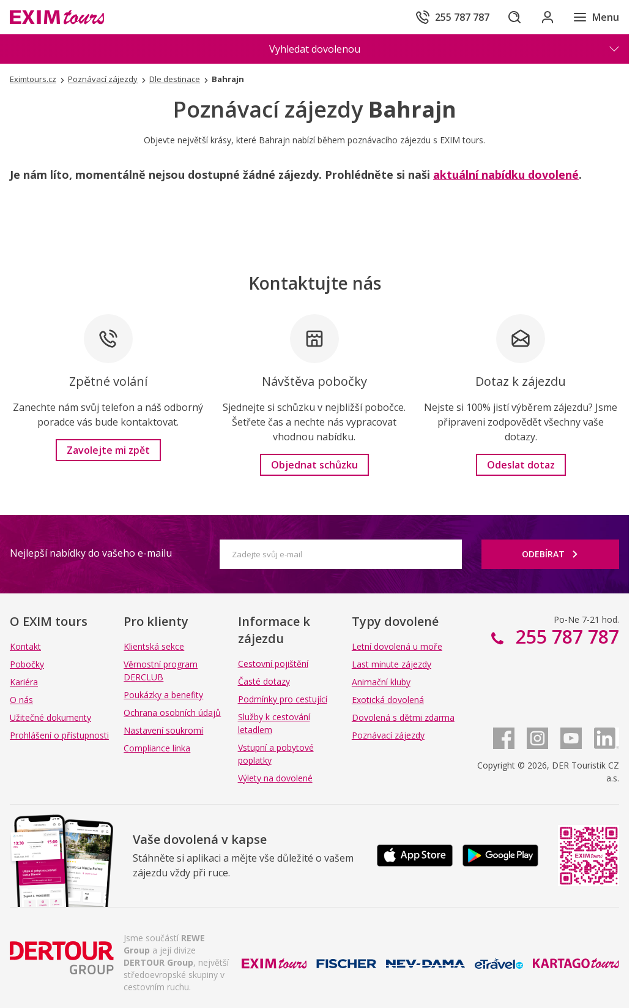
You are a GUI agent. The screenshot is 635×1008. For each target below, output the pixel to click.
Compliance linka (157, 748)
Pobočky (27, 664)
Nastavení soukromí (163, 730)
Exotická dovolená (388, 699)
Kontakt (25, 646)
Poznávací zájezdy (388, 735)
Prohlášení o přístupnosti (59, 735)
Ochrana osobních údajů (172, 712)
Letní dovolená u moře (397, 646)
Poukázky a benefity (163, 695)
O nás (21, 699)
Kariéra (24, 682)
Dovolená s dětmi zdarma (403, 717)
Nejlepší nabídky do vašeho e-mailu (91, 553)
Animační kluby (381, 682)
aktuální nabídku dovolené (506, 174)
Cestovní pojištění (273, 663)
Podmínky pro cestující (282, 699)
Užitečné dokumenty (50, 717)
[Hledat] (511, 17)
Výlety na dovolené (275, 778)
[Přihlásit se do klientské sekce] (545, 17)
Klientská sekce (154, 646)
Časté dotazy (264, 681)
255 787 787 (565, 636)
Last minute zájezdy (391, 664)
